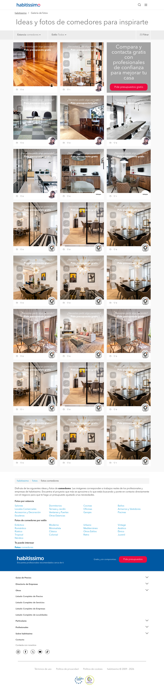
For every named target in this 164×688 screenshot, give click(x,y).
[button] (17, 90)
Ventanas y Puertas (58, 512)
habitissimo (21, 13)
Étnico (121, 531)
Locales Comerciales (25, 509)
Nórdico (19, 538)
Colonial (53, 535)
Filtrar (146, 35)
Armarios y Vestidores (129, 509)
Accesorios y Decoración (28, 512)
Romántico (20, 528)
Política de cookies (92, 669)
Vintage (122, 525)
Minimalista (55, 528)
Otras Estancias (57, 516)
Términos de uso (43, 669)
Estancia (21, 35)
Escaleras (19, 516)
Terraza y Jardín (57, 509)
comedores (33, 35)
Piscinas (122, 512)
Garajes (87, 512)
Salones (19, 506)
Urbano (87, 525)
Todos (62, 35)
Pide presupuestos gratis (128, 87)
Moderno (54, 525)
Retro (86, 535)
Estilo (54, 35)
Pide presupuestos (133, 559)
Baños (121, 506)
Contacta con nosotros (26, 645)
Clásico (53, 531)
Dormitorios (55, 506)
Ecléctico (19, 525)
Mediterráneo (90, 528)
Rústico (18, 531)
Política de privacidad (67, 669)
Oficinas (87, 509)
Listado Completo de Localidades (31, 615)
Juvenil (121, 535)
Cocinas (87, 506)
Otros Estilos (90, 531)
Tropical (19, 535)
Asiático (122, 528)
